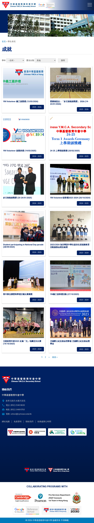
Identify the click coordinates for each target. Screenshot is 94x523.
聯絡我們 (29, 421)
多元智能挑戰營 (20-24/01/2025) (17, 198)
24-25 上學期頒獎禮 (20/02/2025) (65, 151)
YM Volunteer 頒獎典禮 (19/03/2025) (19, 151)
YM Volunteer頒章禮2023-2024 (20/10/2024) (70, 198)
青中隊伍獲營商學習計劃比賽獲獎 (17, 294)
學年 (4, 60)
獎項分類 (30, 60)
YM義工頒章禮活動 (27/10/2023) (64, 294)
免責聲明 (18, 421)
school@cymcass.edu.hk (21, 414)
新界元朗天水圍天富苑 (15, 401)
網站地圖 (6, 421)
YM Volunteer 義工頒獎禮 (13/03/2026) (20, 101)
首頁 (4, 41)
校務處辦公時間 (44, 421)
